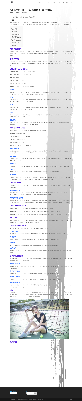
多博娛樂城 (39, 2)
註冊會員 (59, 2)
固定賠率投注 (14, 31)
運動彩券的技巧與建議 (16, 40)
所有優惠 (49, 2)
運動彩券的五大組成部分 (17, 33)
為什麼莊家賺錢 (15, 36)
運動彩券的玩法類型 (16, 34)
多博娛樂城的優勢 (15, 42)
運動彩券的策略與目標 (16, 37)
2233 (12, 12)
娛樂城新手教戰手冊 (65, 2)
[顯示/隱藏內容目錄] (20, 28)
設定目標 (13, 39)
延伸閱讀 (14, 45)
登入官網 (54, 2)
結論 (13, 44)
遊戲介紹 (44, 2)
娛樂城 (25, 12)
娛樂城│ (18, 399)
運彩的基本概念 (15, 30)
